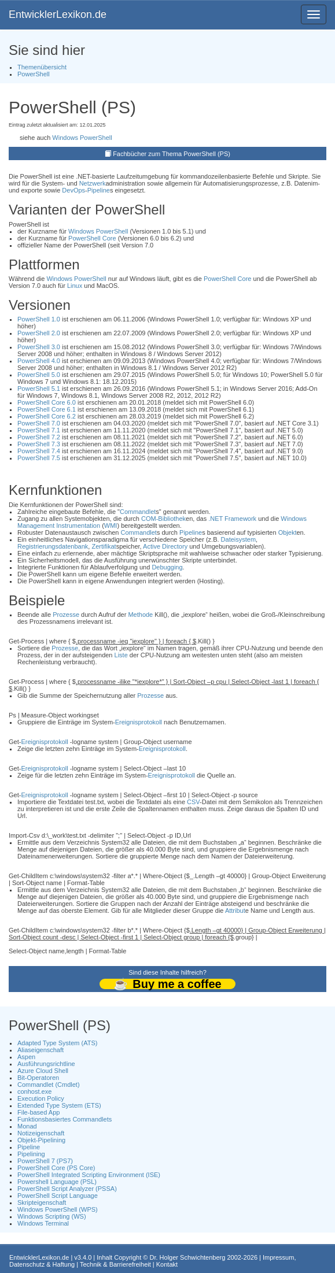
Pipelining (31, 1153)
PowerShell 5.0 (38, 374)
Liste (121, 655)
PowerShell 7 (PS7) (45, 1160)
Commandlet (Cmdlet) (48, 1084)
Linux (74, 285)
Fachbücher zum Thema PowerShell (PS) (171, 153)
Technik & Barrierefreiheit (115, 1264)
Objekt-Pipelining (41, 1140)
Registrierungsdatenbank (52, 546)
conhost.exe (34, 1091)
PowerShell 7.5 (38, 457)
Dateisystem (238, 539)
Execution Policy (40, 1098)
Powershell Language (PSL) (57, 1181)
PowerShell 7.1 (38, 430)
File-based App (38, 1112)
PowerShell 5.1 (38, 388)
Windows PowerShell (82, 137)
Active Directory (165, 546)
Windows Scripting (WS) (51, 1216)
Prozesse (66, 614)
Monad (27, 1126)
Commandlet (138, 511)
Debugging (167, 567)
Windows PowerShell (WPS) (57, 1209)
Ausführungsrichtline (46, 1063)
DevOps (73, 190)
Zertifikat (103, 546)
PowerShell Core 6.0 (46, 402)
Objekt (287, 532)
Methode (140, 614)
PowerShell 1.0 (38, 319)
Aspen (26, 1056)
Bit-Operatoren (38, 1077)
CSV (193, 801)
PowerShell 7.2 (38, 437)
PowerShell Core (92, 238)
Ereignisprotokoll (138, 722)
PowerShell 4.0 (38, 360)
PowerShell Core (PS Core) (56, 1167)
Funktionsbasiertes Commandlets (64, 1119)
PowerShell (33, 74)
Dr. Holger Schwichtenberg (188, 1257)
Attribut (235, 910)
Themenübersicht (42, 67)
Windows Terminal (43, 1223)
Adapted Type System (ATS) (57, 1042)
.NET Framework (232, 518)
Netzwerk (92, 183)
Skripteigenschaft (41, 1202)
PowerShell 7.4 (38, 450)
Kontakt (167, 1264)
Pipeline (98, 190)
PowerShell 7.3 (38, 444)
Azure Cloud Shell (42, 1070)
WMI (110, 525)
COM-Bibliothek (163, 518)
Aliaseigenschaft (40, 1049)
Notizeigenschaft (40, 1133)
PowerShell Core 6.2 (46, 416)
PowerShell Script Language (57, 1195)
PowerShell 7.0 (38, 423)
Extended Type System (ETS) (59, 1105)
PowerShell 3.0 (38, 346)
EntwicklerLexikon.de (57, 14)
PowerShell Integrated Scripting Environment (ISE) (88, 1174)
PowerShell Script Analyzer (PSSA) (67, 1188)
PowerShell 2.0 (38, 333)
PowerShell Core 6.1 (46, 409)
